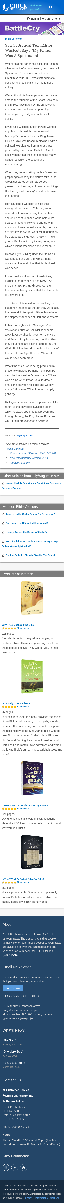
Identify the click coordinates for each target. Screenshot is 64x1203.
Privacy (28, 1198)
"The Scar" (9, 1040)
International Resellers (47, 1198)
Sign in (33, 18)
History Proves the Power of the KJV (26, 532)
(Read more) (10, 955)
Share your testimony (18, 1095)
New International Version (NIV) (29, 458)
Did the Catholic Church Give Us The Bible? (30, 555)
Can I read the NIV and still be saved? (27, 523)
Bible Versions (13, 38)
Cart (46, 18)
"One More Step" (13, 1051)
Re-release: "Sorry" (14, 1062)
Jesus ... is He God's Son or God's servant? (30, 514)
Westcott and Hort (20, 462)
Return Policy (13, 1101)
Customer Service (16, 1090)
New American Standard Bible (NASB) (33, 453)
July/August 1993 (25, 435)
